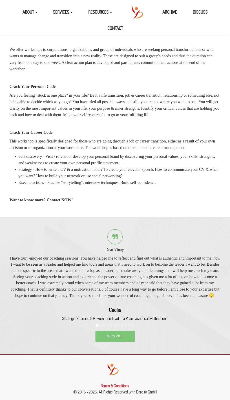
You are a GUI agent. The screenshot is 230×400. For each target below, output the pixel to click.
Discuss (200, 12)
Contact (115, 29)
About (29, 12)
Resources (100, 12)
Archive (169, 12)
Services (63, 12)
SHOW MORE (115, 336)
